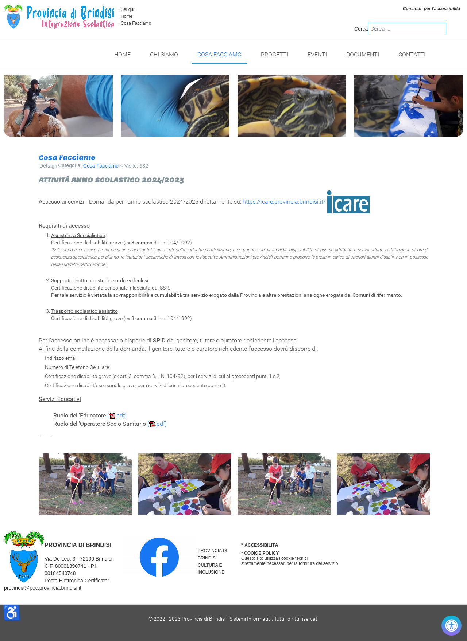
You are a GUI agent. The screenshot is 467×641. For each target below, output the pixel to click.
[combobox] (407, 29)
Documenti (362, 54)
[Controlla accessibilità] (451, 626)
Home (126, 16)
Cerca (361, 29)
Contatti (411, 54)
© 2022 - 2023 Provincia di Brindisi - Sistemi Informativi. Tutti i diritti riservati (233, 619)
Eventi (317, 54)
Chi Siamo (164, 54)
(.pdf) (117, 415)
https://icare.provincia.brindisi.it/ (284, 201)
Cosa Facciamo (219, 54)
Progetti (274, 54)
